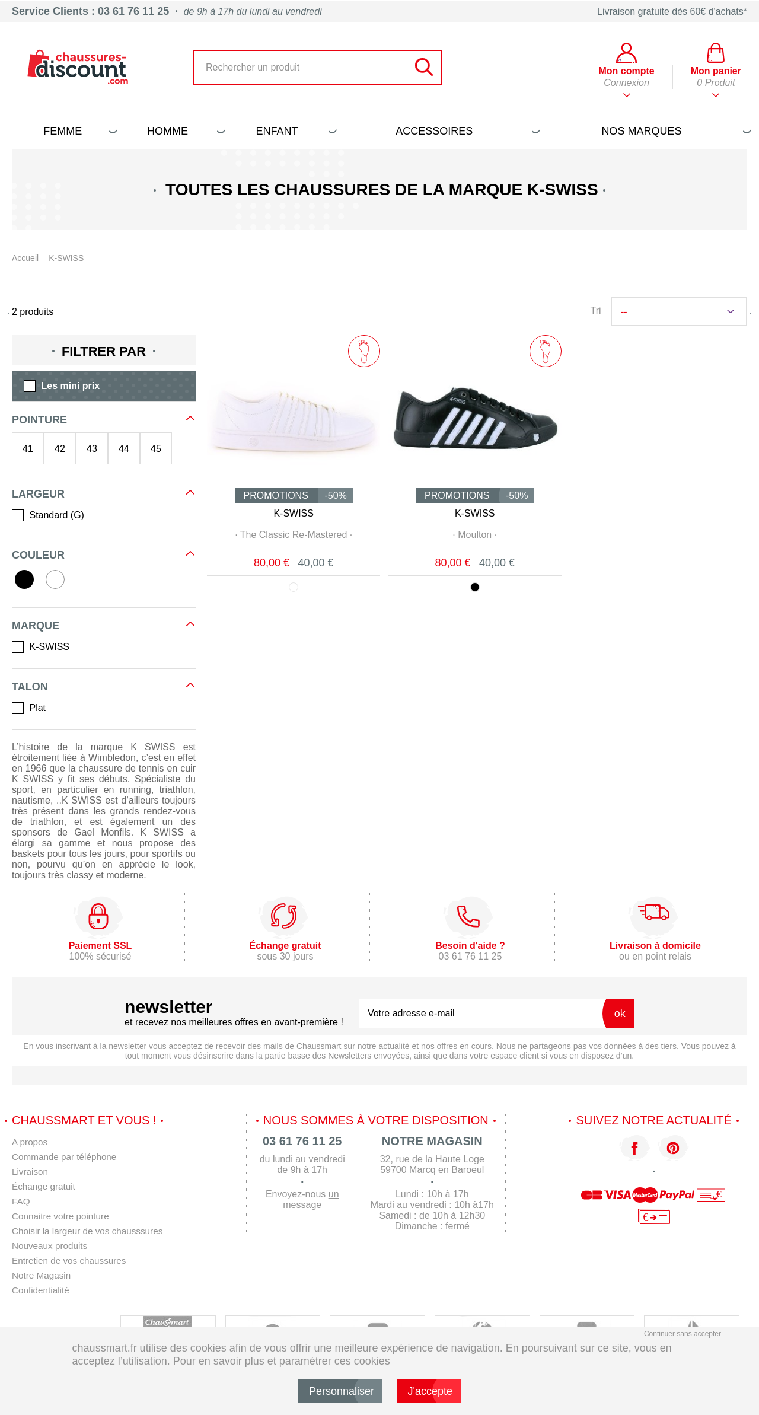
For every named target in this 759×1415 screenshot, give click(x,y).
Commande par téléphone (67, 1157)
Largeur (38, 494)
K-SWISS (293, 513)
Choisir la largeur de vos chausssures (91, 1231)
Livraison (31, 1172)
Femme (78, 131)
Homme (184, 131)
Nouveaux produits (51, 1246)
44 (124, 448)
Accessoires (466, 131)
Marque (35, 626)
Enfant (294, 131)
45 (156, 448)
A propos (30, 1142)
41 (27, 448)
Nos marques (674, 131)
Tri (595, 310)
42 (59, 448)
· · (293, 535)
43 (91, 448)
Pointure (39, 420)
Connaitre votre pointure (63, 1216)
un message (311, 1199)
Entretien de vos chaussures (72, 1260)
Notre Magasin (43, 1275)
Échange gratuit (45, 1186)
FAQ (21, 1201)
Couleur (38, 555)
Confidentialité (42, 1290)
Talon (30, 687)
